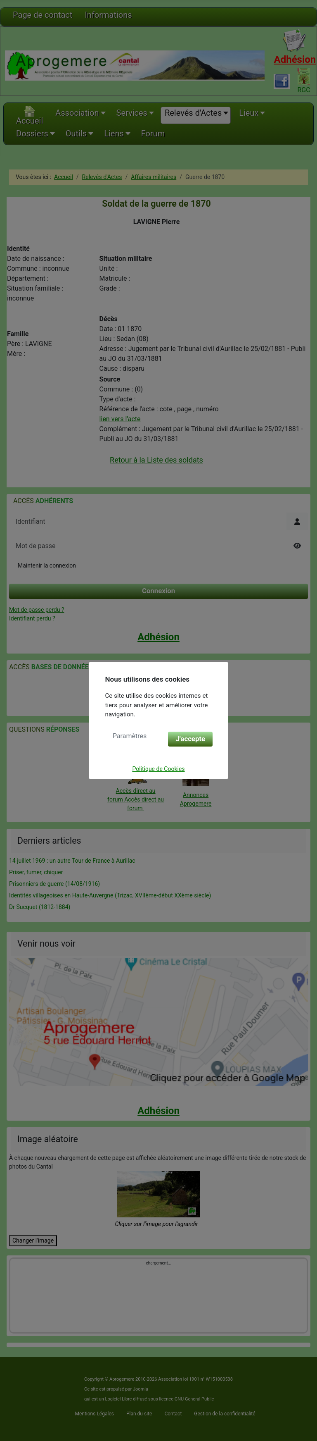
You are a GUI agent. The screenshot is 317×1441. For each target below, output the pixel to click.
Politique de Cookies (158, 769)
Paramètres (130, 736)
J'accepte (190, 739)
